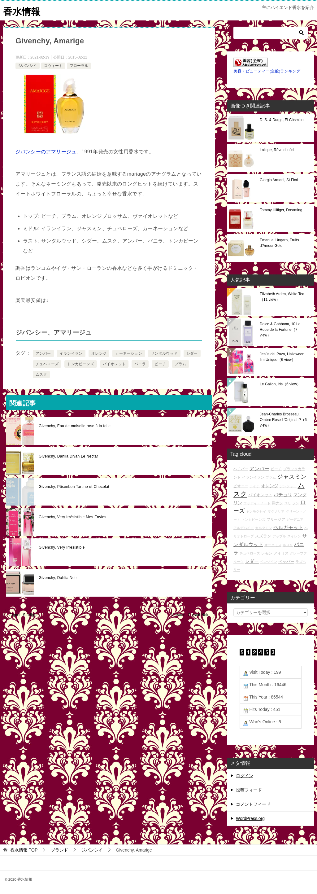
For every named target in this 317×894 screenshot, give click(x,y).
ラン (295, 503)
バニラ (140, 364)
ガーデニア (294, 519)
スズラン (263, 536)
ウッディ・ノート (257, 503)
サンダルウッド (164, 353)
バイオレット (114, 364)
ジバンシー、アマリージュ (54, 332)
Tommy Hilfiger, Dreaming (281, 210)
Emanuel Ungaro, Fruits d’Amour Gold (279, 243)
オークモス (272, 544)
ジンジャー (288, 486)
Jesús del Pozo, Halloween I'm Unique (282, 357)
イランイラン (70, 353)
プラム (180, 364)
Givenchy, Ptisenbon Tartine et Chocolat (74, 486)
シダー (192, 353)
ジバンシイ (27, 65)
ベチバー (240, 469)
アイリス (281, 553)
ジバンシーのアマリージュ (45, 151)
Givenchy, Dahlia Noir (58, 577)
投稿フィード (249, 789)
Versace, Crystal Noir (190, 614)
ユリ (287, 503)
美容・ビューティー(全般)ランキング (266, 71)
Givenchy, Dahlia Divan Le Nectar (68, 456)
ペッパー (286, 561)
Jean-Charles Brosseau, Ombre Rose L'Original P (283, 419)
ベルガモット (288, 527)
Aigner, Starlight (23, 614)
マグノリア (275, 511)
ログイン (244, 775)
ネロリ (288, 544)
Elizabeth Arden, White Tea (282, 296)
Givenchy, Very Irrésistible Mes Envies (72, 517)
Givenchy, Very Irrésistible (62, 547)
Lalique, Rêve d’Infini (277, 149)
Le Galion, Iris (280, 384)
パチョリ (283, 494)
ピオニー (240, 486)
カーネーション (128, 353)
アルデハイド (243, 528)
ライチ (255, 486)
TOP (23, 849)
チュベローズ (47, 364)
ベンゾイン (268, 561)
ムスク (41, 374)
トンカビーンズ (80, 364)
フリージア (276, 519)
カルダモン (263, 528)
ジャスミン (291, 476)
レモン (266, 553)
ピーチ (160, 364)
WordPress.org (250, 818)
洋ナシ (277, 503)
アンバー (43, 353)
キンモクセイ (256, 511)
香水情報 (21, 11)
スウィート (53, 65)
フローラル (79, 65)
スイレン (294, 536)
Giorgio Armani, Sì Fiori (279, 179)
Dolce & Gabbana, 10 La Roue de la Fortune (280, 329)
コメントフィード (253, 803)
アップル (279, 536)
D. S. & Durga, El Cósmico (281, 119)
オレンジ (99, 353)
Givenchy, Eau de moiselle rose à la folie (75, 425)
